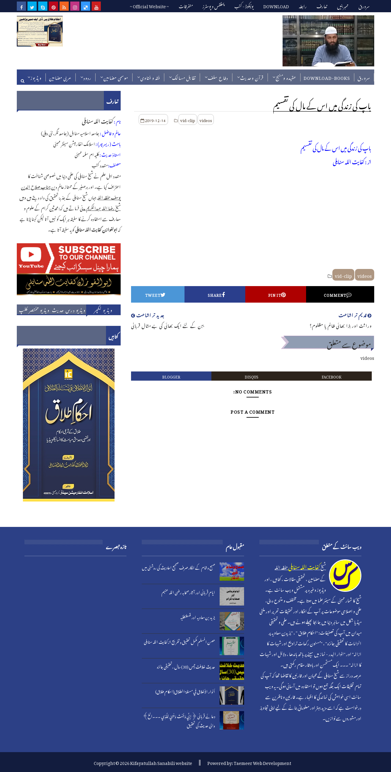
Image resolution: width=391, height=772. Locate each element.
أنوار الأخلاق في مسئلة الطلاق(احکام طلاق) (185, 691)
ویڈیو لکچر (103, 309)
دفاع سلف (218, 77)
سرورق (363, 5)
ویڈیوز (36, 77)
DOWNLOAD (276, 5)
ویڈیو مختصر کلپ (34, 309)
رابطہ (303, 5)
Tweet (155, 294)
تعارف (321, 5)
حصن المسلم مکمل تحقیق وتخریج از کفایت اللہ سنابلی (179, 641)
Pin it (277, 294)
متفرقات (186, 5)
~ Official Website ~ (149, 5)
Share (216, 294)
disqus (251, 376)
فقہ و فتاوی (150, 77)
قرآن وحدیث (252, 77)
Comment (338, 294)
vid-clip (187, 119)
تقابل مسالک (184, 77)
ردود (87, 77)
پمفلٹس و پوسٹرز (214, 5)
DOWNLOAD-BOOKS (327, 77)
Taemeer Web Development (262, 762)
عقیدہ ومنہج (286, 77)
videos (205, 119)
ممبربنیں (343, 5)
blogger (171, 376)
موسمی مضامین (115, 77)
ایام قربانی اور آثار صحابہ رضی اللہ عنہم (188, 592)
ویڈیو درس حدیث (69, 309)
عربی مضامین (60, 77)
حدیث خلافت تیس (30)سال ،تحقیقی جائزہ (186, 666)
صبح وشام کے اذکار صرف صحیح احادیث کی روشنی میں (178, 567)
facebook (332, 376)
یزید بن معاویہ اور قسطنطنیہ (197, 616)
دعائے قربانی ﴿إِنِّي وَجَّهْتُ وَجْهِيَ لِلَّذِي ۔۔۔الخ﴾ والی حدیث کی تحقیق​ (179, 719)
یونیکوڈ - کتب (244, 5)
